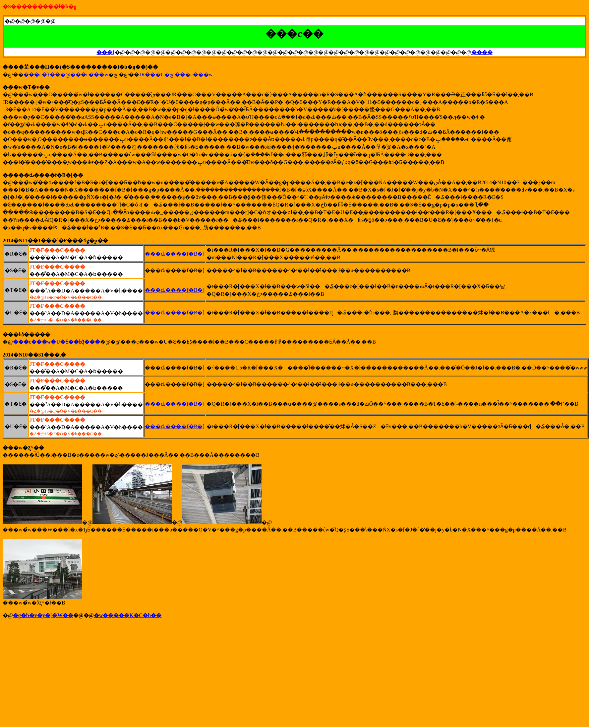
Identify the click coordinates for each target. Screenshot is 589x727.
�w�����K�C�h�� (127, 615)
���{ (105, 52)
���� (482, 52)
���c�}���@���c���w (66, 74)
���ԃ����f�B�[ (174, 254)
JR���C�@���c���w (175, 74)
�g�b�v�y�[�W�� (43, 615)
